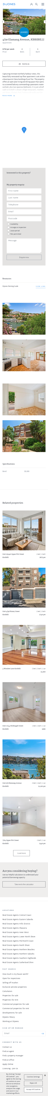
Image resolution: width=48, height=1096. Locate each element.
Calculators (7, 991)
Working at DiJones (10, 1021)
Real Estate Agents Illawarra (14, 928)
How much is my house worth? (15, 974)
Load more (21, 853)
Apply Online (7, 1064)
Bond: (4, 471)
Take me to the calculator (24, 884)
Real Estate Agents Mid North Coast (18, 941)
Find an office (8, 1060)
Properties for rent (10, 1000)
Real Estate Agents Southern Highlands (19, 958)
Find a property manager (12, 1055)
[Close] (45, 1075)
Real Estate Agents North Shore (16, 945)
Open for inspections (11, 978)
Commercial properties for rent (15, 1008)
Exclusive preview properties (14, 987)
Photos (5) (25, 64)
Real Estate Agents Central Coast (16, 915)
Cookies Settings (33, 1076)
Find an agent (8, 1051)
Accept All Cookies (33, 1089)
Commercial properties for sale (15, 1004)
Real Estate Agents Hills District (16, 923)
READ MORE (7, 95)
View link (41, 286)
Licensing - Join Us (10, 1068)
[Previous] (2, 21)
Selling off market (10, 982)
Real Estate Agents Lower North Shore (18, 936)
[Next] (45, 21)
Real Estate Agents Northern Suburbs (18, 954)
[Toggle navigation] (43, 4)
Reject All (33, 1083)
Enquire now (24, 257)
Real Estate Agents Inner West (15, 932)
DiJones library (8, 1017)
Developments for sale (12, 1012)
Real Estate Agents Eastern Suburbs (17, 919)
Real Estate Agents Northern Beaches (18, 949)
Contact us (7, 1047)
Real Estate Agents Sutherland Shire (17, 962)
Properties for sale (10, 995)
